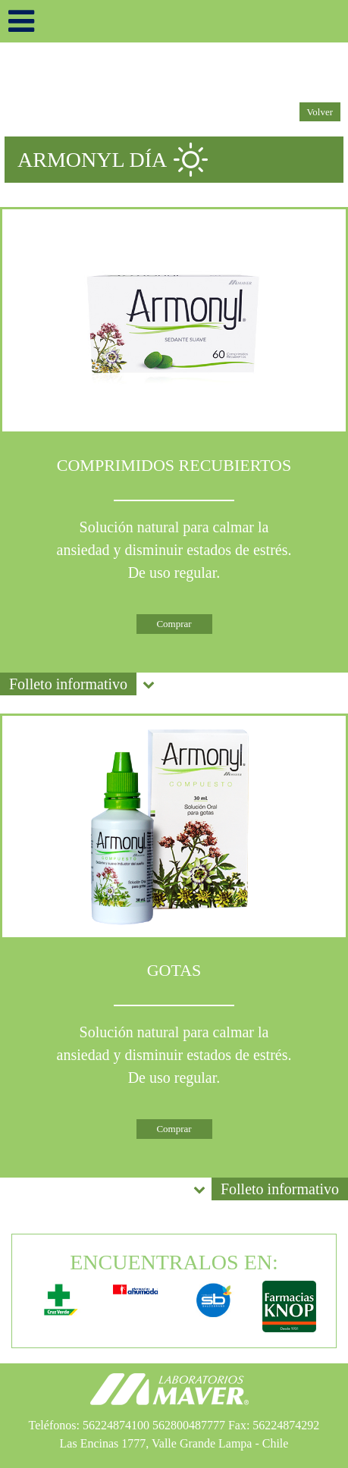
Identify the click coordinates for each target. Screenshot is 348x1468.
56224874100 (116, 1425)
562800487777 (188, 1425)
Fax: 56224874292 (273, 1425)
